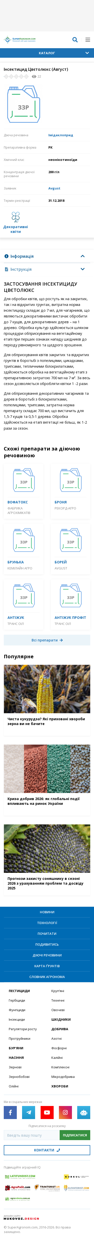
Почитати (47, 933)
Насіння (16, 1057)
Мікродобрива (63, 1076)
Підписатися (75, 1135)
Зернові (15, 1067)
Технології (47, 923)
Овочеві (58, 1010)
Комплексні (60, 1067)
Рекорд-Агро (65, 508)
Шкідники (61, 1019)
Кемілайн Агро (20, 568)
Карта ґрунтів (47, 966)
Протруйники (19, 1038)
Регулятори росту (23, 1029)
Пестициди (19, 991)
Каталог (64, 53)
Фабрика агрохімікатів (19, 510)
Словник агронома (47, 976)
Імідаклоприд (60, 135)
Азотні (56, 1038)
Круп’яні (57, 991)
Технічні (57, 1000)
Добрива (59, 1029)
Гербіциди (17, 1000)
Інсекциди (17, 1019)
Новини (47, 912)
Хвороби (59, 1086)
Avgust (54, 188)
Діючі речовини (47, 955)
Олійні (14, 1086)
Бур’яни (16, 1048)
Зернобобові (19, 1076)
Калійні (57, 1057)
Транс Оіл (16, 623)
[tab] (47, 256)
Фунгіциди (17, 1010)
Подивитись (47, 944)
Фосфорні (59, 1048)
